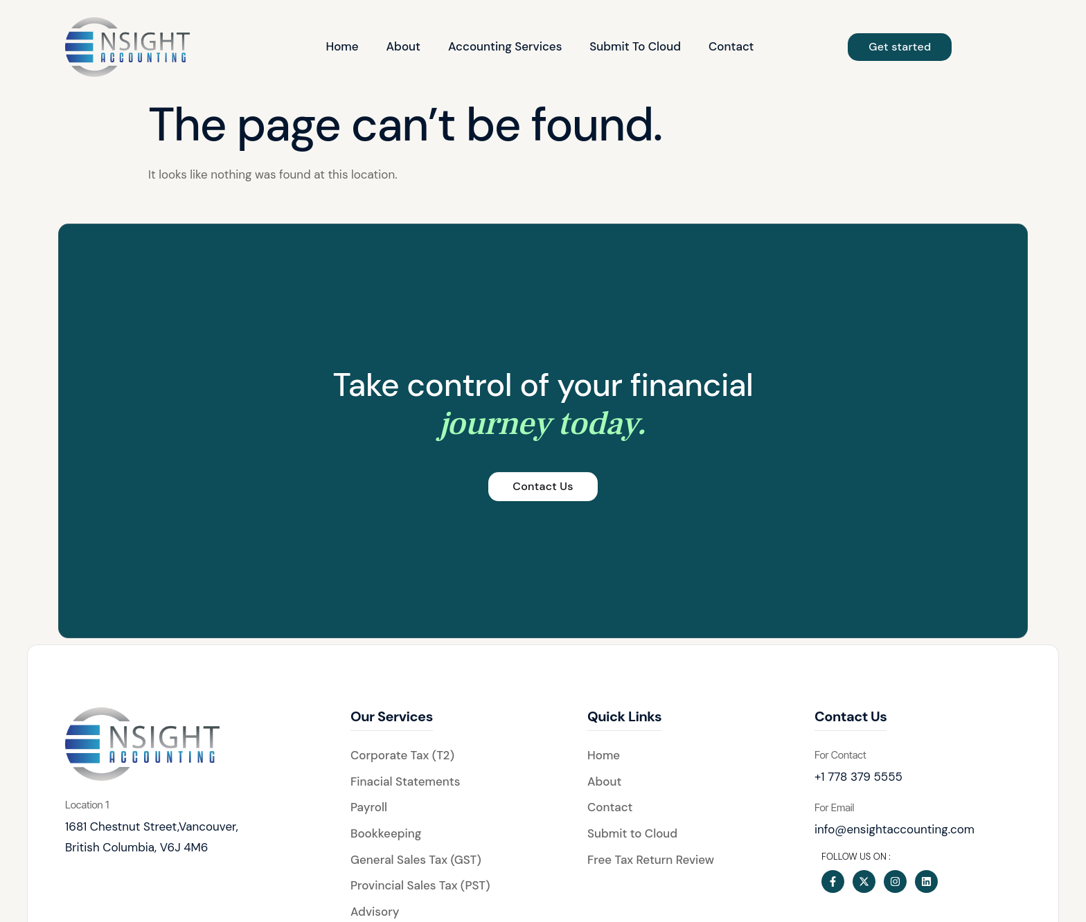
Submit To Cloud (635, 46)
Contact (731, 46)
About (403, 46)
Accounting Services (505, 46)
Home (342, 46)
